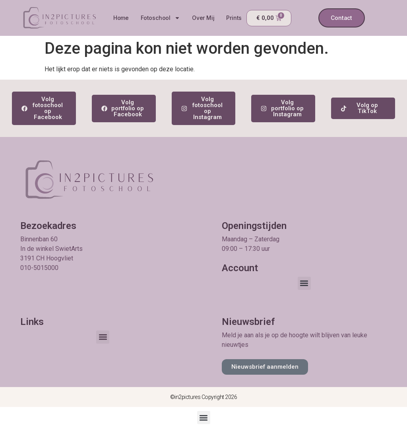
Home (120, 17)
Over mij (203, 17)
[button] (304, 283)
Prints (234, 17)
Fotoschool (160, 18)
